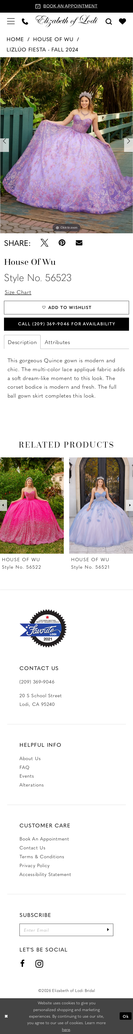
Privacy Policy (34, 865)
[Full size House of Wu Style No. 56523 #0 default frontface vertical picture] (66, 145)
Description (22, 342)
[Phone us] (25, 21)
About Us (30, 758)
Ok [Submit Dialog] (126, 1016)
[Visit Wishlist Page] (122, 21)
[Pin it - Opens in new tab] (62, 243)
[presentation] (32, 505)
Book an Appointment (44, 838)
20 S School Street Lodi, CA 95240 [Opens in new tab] (40, 699)
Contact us (32, 847)
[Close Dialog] (6, 1016)
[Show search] (108, 21)
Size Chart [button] (18, 292)
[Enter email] (66, 930)
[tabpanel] (66, 145)
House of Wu (53, 39)
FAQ (24, 767)
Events (26, 775)
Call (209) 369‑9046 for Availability (66, 323)
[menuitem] (11, 21)
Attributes (57, 342)
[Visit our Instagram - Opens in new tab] (39, 963)
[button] (11, 21)
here (66, 1029)
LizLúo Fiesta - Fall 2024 (42, 49)
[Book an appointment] (66, 6)
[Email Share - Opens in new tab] (79, 243)
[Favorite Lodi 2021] (46, 628)
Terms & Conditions (41, 856)
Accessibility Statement (45, 874)
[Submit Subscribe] (108, 930)
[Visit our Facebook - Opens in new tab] (22, 963)
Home (15, 39)
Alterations (31, 784)
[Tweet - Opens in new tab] (44, 243)
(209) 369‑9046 (37, 681)
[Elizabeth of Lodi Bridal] (66, 21)
